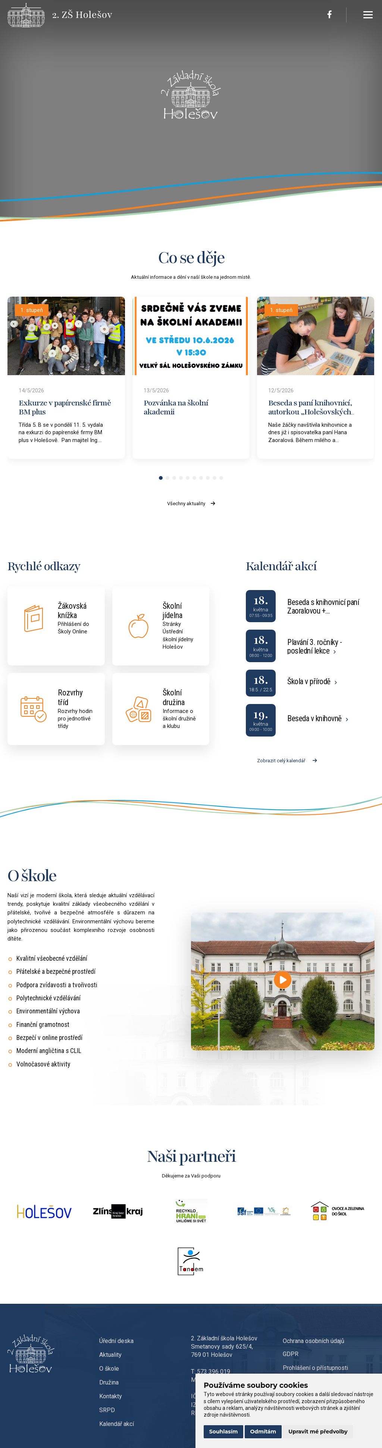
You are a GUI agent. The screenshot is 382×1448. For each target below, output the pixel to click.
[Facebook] (329, 14)
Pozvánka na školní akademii (176, 407)
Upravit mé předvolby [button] (317, 1431)
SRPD (107, 1410)
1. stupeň (32, 310)
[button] (161, 478)
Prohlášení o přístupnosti (315, 1367)
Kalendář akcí (116, 1423)
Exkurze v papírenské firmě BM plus (65, 407)
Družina (109, 1382)
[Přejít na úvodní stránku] (29, 15)
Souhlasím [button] (223, 1431)
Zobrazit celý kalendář (287, 760)
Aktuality (110, 1354)
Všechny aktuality (191, 503)
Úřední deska (116, 1340)
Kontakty (110, 1396)
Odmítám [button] (263, 1431)
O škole (109, 1368)
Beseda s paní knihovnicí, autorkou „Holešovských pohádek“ (310, 412)
